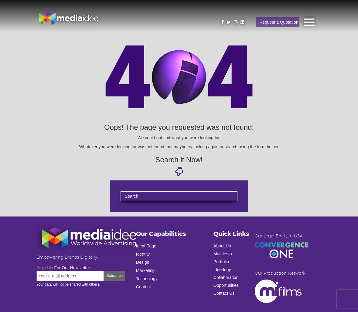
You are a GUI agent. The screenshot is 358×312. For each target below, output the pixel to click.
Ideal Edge (146, 245)
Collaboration (226, 277)
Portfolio (221, 261)
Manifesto (222, 253)
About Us (222, 245)
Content (143, 286)
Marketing (145, 270)
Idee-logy (222, 269)
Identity (143, 254)
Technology (147, 278)
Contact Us (223, 293)
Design (142, 262)
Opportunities (226, 285)
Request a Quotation (278, 22)
